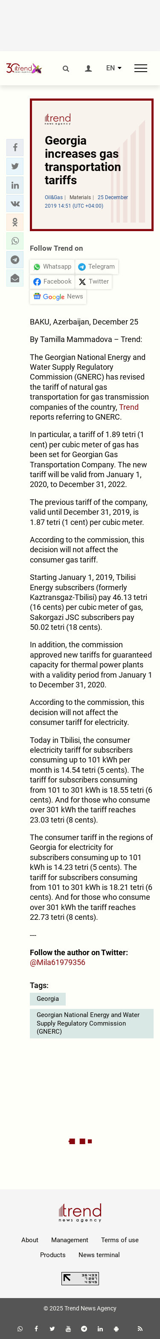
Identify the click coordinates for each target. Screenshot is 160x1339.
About (29, 1240)
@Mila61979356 (57, 962)
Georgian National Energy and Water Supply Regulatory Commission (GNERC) (88, 1023)
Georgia (48, 999)
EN (110, 68)
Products (53, 1255)
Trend (129, 407)
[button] (15, 147)
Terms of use (120, 1240)
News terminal (99, 1255)
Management (69, 1240)
